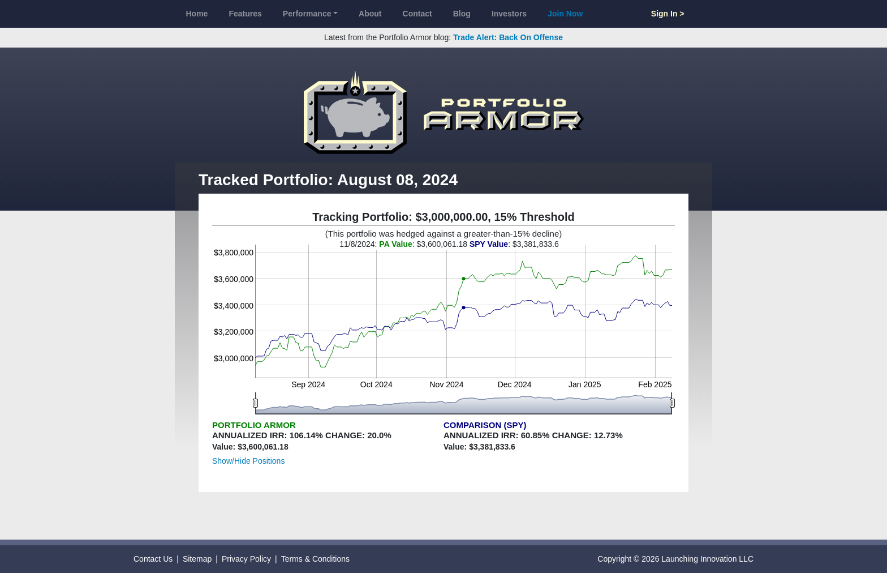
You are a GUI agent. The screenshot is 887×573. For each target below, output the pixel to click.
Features (245, 13)
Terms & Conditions (315, 558)
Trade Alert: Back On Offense (508, 37)
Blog (462, 13)
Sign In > (667, 13)
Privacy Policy (246, 558)
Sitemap (197, 558)
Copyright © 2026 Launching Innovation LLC (675, 558)
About (370, 13)
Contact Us (153, 558)
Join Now (565, 13)
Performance (307, 13)
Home (197, 13)
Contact (417, 13)
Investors (509, 13)
